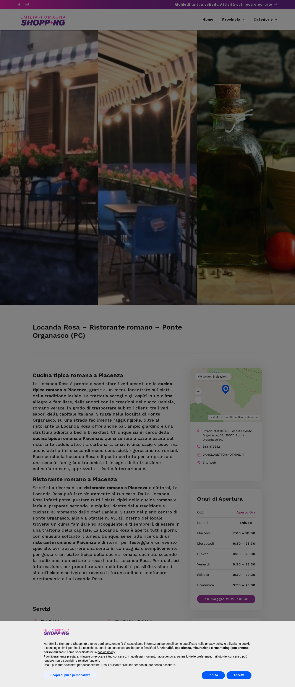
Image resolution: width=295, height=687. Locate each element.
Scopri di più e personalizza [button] (70, 675)
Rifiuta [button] (213, 675)
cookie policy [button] (106, 652)
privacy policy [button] (214, 643)
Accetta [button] (239, 675)
